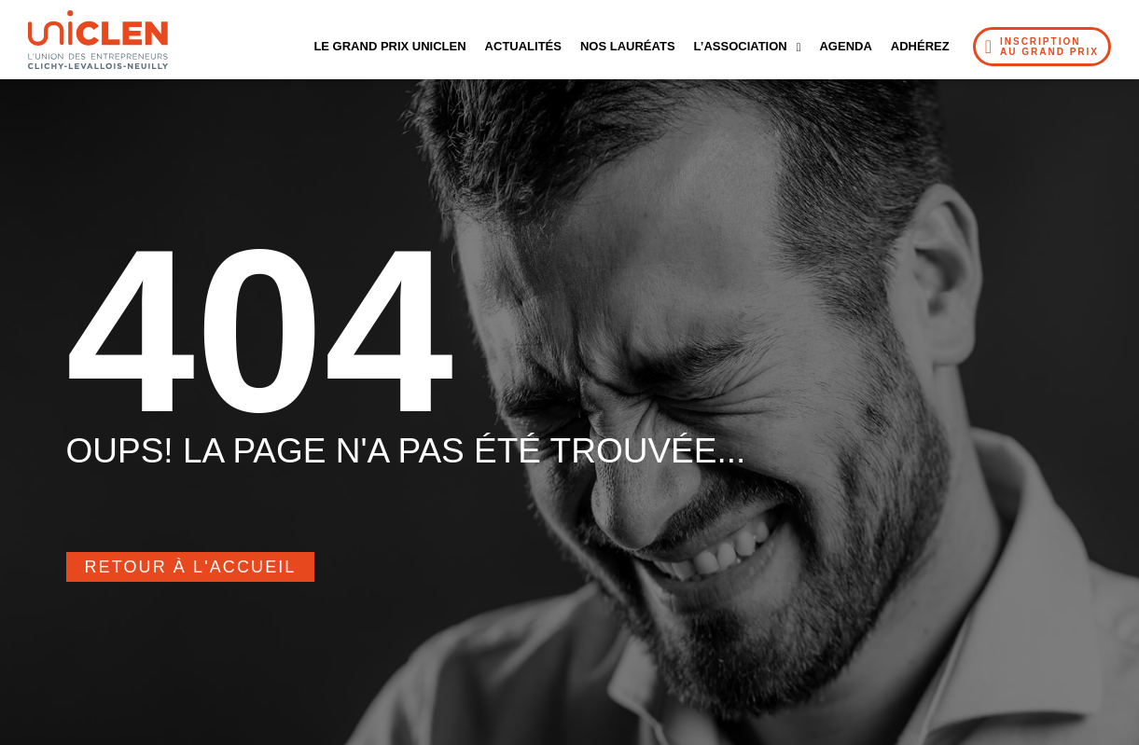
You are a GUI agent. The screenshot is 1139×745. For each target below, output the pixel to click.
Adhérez (920, 46)
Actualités (523, 46)
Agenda (845, 46)
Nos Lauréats (627, 46)
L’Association (747, 47)
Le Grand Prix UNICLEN (389, 46)
